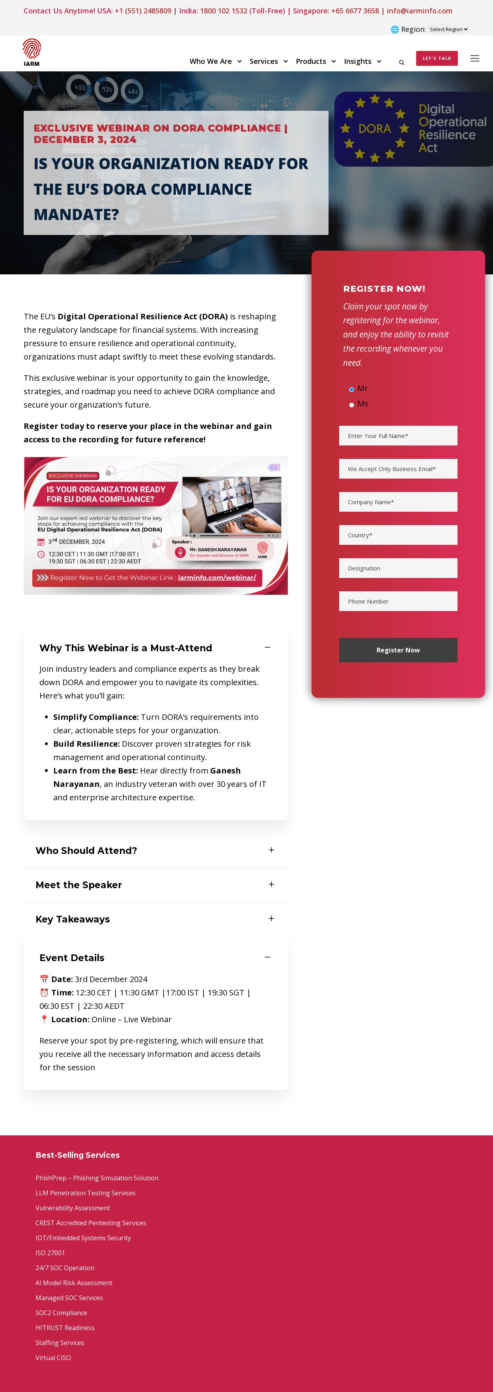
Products (311, 61)
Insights (358, 61)
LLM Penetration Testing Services (85, 1193)
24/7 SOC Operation (64, 1267)
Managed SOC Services (69, 1297)
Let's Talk (437, 58)
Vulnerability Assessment (72, 1208)
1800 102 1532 (223, 10)
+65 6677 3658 (355, 10)
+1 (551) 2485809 (143, 10)
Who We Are (211, 61)
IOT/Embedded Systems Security (83, 1238)
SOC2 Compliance (61, 1312)
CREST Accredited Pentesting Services (90, 1223)
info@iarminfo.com (420, 10)
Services (264, 61)
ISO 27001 (50, 1253)
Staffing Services (59, 1342)
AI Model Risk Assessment (73, 1282)
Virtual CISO (53, 1357)
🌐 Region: (408, 29)
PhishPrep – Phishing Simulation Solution (97, 1178)
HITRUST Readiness (65, 1327)
